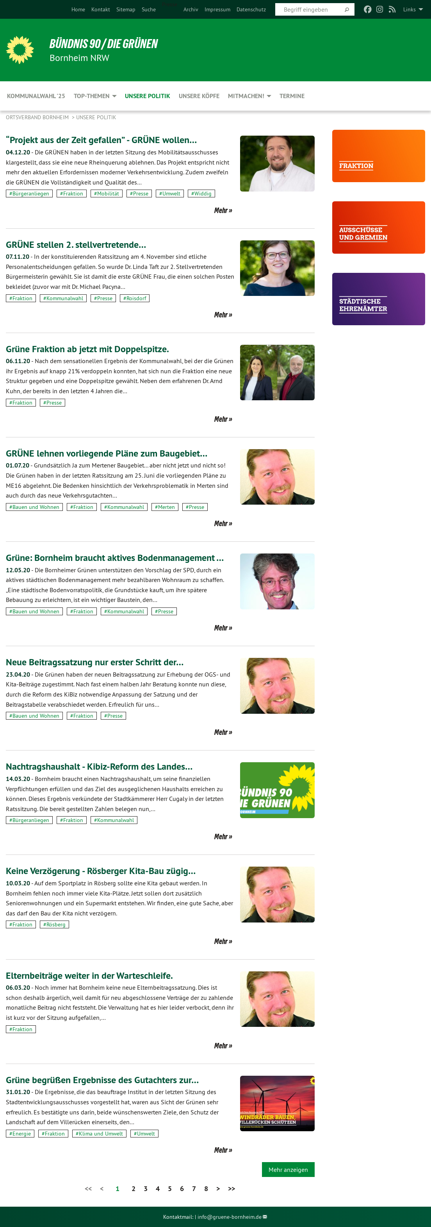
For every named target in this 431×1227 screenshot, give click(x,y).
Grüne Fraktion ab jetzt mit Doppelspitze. (87, 349)
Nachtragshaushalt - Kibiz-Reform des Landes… (99, 766)
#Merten (165, 507)
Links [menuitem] (409, 9)
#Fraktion (71, 193)
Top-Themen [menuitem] (92, 96)
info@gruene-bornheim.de (230, 1216)
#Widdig (201, 193)
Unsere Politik (96, 117)
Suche (149, 9)
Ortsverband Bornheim (38, 117)
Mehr (221, 210)
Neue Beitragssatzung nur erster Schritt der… (94, 662)
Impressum (217, 9)
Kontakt (100, 9)
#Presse (139, 193)
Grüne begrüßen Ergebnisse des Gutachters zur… (102, 1080)
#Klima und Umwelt (99, 1133)
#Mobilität (106, 193)
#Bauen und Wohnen (34, 507)
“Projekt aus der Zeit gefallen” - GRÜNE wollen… (101, 140)
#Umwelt (169, 193)
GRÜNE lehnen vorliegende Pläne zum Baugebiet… (106, 453)
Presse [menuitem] (169, 4)
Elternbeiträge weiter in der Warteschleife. (89, 975)
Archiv (190, 9)
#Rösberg (54, 924)
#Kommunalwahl (63, 298)
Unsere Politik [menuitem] (147, 96)
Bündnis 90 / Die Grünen (104, 44)
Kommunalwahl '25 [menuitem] (36, 96)
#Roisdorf (134, 298)
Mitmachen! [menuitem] (246, 96)
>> (231, 1188)
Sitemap (125, 9)
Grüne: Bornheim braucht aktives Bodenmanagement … (115, 558)
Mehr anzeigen (288, 1169)
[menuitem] (78, 9)
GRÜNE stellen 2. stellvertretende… (76, 244)
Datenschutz (251, 9)
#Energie (20, 1133)
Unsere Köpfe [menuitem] (199, 96)
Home (78, 9)
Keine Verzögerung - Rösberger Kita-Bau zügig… (101, 871)
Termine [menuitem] (292, 96)
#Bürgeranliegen (29, 193)
